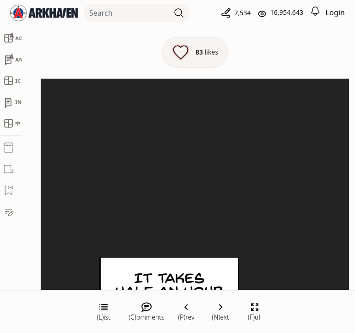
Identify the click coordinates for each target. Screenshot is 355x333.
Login (335, 12)
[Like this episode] (195, 52)
